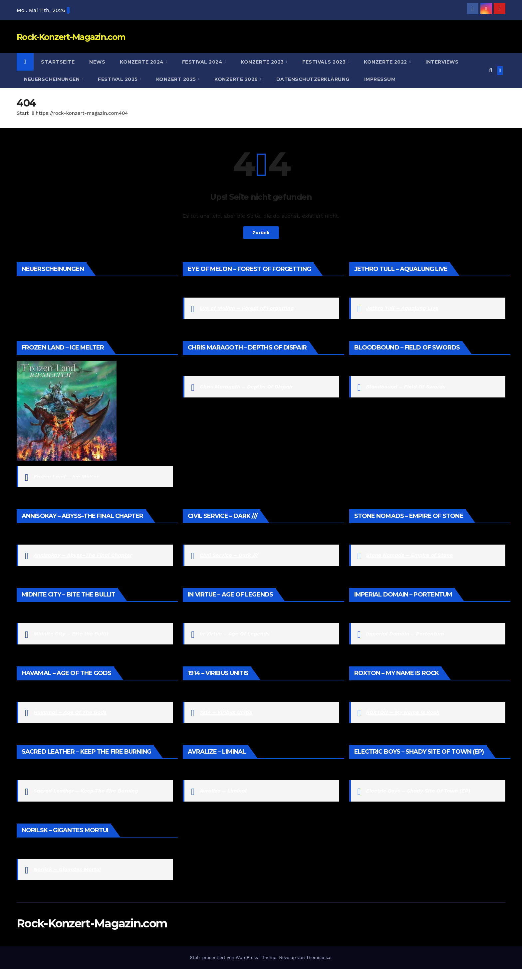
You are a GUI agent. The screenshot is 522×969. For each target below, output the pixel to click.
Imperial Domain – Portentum (405, 633)
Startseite (58, 62)
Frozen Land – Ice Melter (66, 476)
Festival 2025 (118, 79)
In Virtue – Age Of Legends (235, 633)
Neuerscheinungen (52, 79)
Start (23, 113)
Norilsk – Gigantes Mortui (67, 869)
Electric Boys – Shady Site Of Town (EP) (418, 791)
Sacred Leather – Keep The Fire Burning (85, 791)
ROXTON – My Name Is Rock (402, 712)
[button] (490, 70)
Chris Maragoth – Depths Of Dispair (246, 386)
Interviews (441, 62)
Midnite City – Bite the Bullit (71, 633)
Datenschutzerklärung (313, 79)
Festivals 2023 (324, 62)
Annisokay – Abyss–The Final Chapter (82, 555)
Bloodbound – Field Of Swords (405, 386)
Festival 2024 (203, 62)
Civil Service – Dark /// (229, 555)
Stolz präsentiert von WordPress (224, 957)
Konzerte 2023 (263, 62)
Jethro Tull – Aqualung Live (402, 308)
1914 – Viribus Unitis (226, 712)
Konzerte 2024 (142, 62)
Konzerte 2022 (386, 62)
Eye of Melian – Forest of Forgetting (247, 308)
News (97, 62)
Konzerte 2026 (236, 79)
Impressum (380, 79)
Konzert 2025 (177, 79)
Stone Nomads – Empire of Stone (409, 555)
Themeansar (319, 957)
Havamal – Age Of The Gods (70, 712)
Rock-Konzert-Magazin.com (71, 37)
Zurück (261, 232)
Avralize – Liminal (223, 791)
